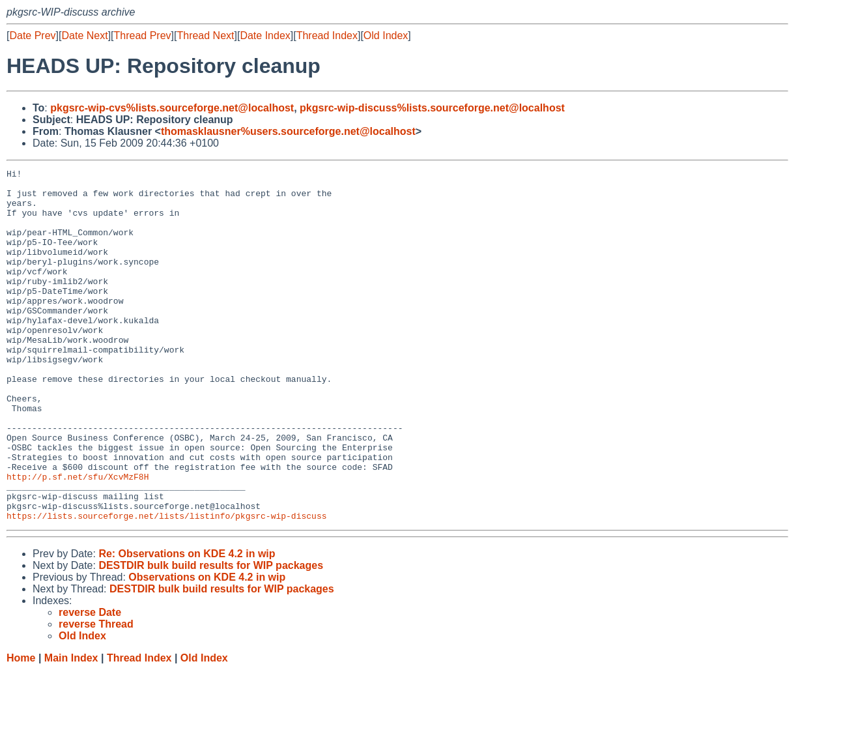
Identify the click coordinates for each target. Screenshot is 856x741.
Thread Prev (142, 35)
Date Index (265, 35)
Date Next (84, 35)
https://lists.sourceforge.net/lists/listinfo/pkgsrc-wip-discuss (166, 586)
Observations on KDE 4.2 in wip (206, 647)
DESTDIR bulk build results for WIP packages (210, 635)
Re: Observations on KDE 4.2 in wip (186, 624)
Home (21, 728)
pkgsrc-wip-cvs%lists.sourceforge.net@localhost (172, 107)
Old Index (386, 35)
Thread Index (327, 35)
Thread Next (205, 35)
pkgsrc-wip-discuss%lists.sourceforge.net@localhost (432, 107)
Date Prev (32, 35)
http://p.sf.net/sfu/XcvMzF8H (78, 539)
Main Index (71, 728)
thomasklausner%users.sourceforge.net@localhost (288, 131)
